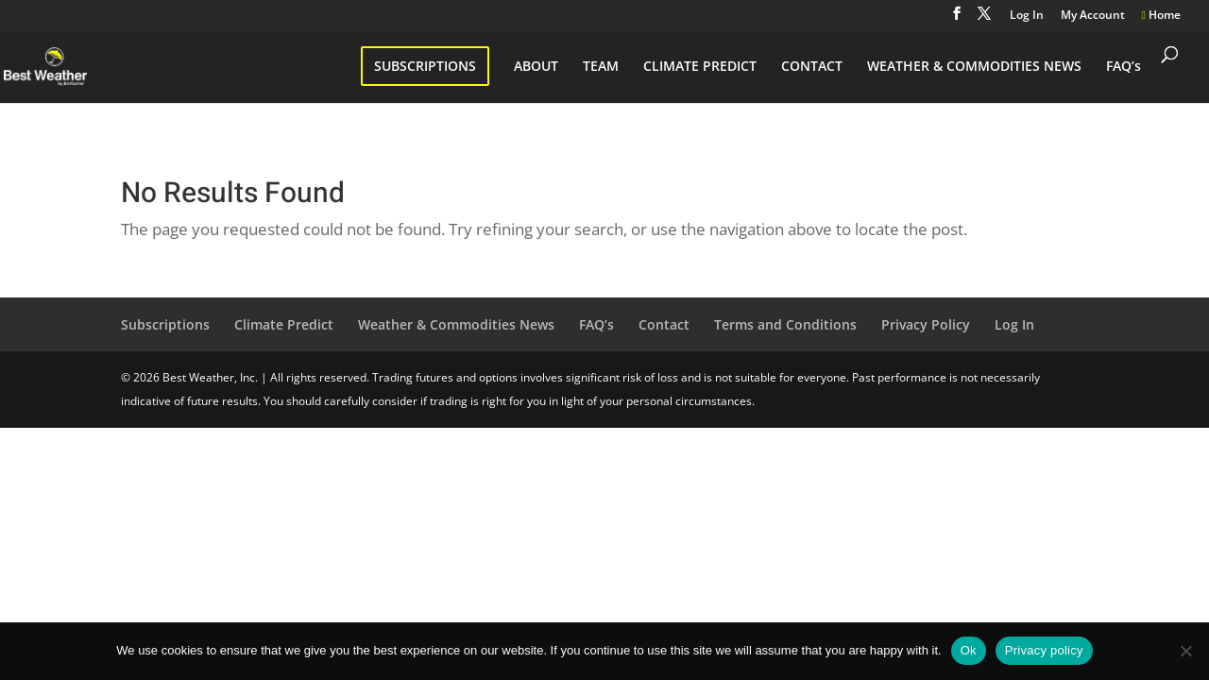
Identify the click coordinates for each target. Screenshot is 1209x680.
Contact (664, 324)
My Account (1093, 16)
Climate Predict (283, 324)
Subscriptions (165, 324)
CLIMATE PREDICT (700, 67)
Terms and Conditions (785, 324)
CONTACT (812, 67)
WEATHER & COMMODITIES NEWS (974, 67)
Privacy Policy (925, 324)
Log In (1027, 16)
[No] (1185, 650)
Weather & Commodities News (456, 324)
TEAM (601, 67)
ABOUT (536, 67)
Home (1161, 16)
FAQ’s (1123, 67)
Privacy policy (1044, 650)
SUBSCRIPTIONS (425, 66)
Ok (969, 650)
